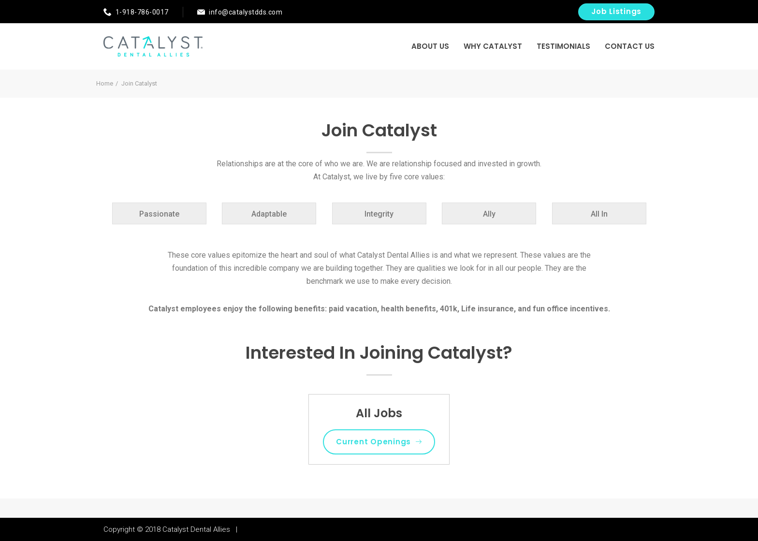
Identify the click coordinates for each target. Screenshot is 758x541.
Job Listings (616, 11)
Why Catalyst (493, 46)
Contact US (630, 46)
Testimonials (563, 46)
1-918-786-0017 (142, 12)
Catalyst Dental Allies (196, 529)
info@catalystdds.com (245, 12)
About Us (430, 46)
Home (104, 83)
